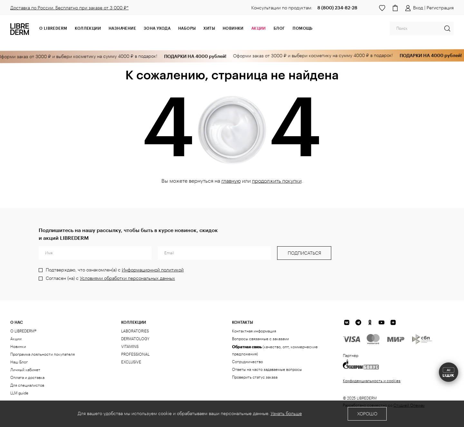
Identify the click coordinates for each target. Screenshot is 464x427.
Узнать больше (286, 414)
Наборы (187, 28)
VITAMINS (130, 347)
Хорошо (367, 414)
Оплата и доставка (27, 378)
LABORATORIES (135, 331)
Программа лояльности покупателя (42, 354)
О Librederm (53, 28)
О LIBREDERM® (23, 331)
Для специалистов (27, 385)
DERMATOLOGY (135, 339)
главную (231, 181)
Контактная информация (254, 331)
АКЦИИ (258, 28)
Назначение (122, 28)
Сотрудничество (247, 362)
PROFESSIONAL (135, 354)
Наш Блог (19, 362)
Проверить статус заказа (254, 377)
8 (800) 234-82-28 (337, 7)
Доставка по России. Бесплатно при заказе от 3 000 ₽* (69, 8)
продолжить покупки (277, 181)
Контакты (242, 322)
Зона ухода (157, 28)
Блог (279, 28)
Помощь (302, 28)
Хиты (209, 28)
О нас (16, 322)
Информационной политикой (153, 270)
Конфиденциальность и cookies (372, 381)
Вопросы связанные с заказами (260, 339)
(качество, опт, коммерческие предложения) (275, 350)
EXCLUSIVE (131, 362)
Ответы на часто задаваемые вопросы (267, 369)
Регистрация (440, 8)
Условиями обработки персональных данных (127, 278)
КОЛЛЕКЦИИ (133, 322)
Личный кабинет (25, 370)
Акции (16, 339)
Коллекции (88, 28)
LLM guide (19, 393)
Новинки (233, 28)
